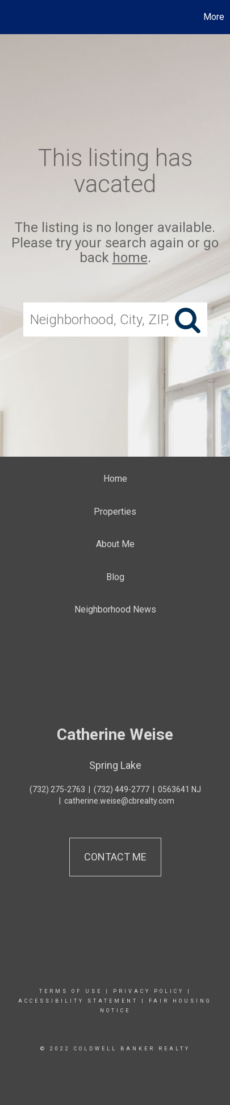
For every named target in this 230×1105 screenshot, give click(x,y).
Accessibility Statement (78, 1001)
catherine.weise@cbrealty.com (119, 800)
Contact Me (115, 857)
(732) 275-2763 (57, 789)
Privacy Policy (148, 991)
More (213, 16)
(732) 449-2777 (121, 789)
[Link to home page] (10, 17)
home (130, 258)
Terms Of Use (70, 991)
